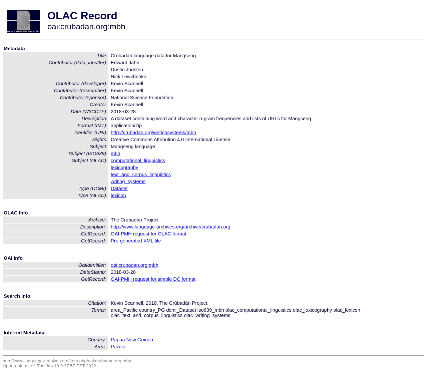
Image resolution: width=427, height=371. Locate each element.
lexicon (118, 195)
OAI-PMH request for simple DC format (153, 279)
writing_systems (128, 181)
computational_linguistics (138, 160)
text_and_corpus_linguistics (141, 174)
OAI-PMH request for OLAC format (148, 233)
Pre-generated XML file (136, 240)
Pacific (118, 346)
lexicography (124, 167)
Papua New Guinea (132, 339)
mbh (115, 153)
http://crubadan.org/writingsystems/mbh (153, 132)
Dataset (119, 188)
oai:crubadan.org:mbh (134, 265)
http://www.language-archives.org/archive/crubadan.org (170, 226)
